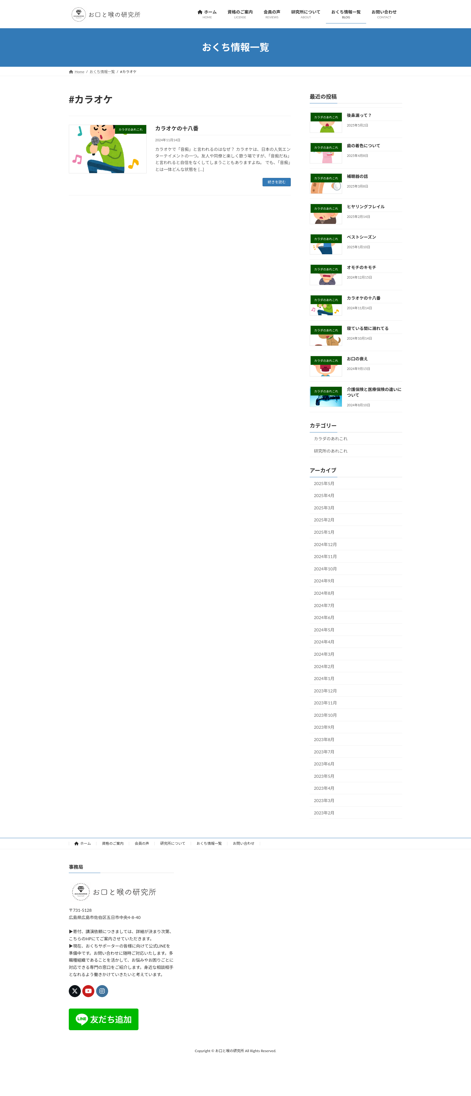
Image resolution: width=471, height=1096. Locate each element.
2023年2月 (324, 812)
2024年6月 (324, 617)
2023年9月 (324, 727)
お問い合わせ (243, 843)
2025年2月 (324, 519)
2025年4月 (324, 495)
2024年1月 (324, 678)
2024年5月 (324, 629)
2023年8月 (324, 739)
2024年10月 (325, 568)
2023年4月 (324, 788)
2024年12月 (325, 544)
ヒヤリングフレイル (366, 206)
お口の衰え (357, 358)
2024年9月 (324, 580)
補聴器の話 (357, 176)
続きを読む (277, 182)
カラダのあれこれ (331, 438)
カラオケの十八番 (177, 128)
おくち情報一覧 (209, 843)
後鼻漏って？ (359, 115)
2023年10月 (325, 714)
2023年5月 (324, 775)
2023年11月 (325, 702)
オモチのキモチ (361, 267)
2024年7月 (324, 605)
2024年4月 (324, 641)
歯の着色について (364, 145)
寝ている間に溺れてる (368, 328)
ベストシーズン (361, 237)
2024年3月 (324, 653)
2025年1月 (324, 532)
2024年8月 (324, 593)
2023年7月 (324, 751)
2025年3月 (324, 507)
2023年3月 (324, 800)
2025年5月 (324, 483)
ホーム (82, 843)
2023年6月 (324, 763)
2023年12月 (325, 690)
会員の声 (142, 843)
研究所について (172, 843)
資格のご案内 (112, 843)
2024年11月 (325, 556)
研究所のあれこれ (331, 450)
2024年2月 (324, 666)
